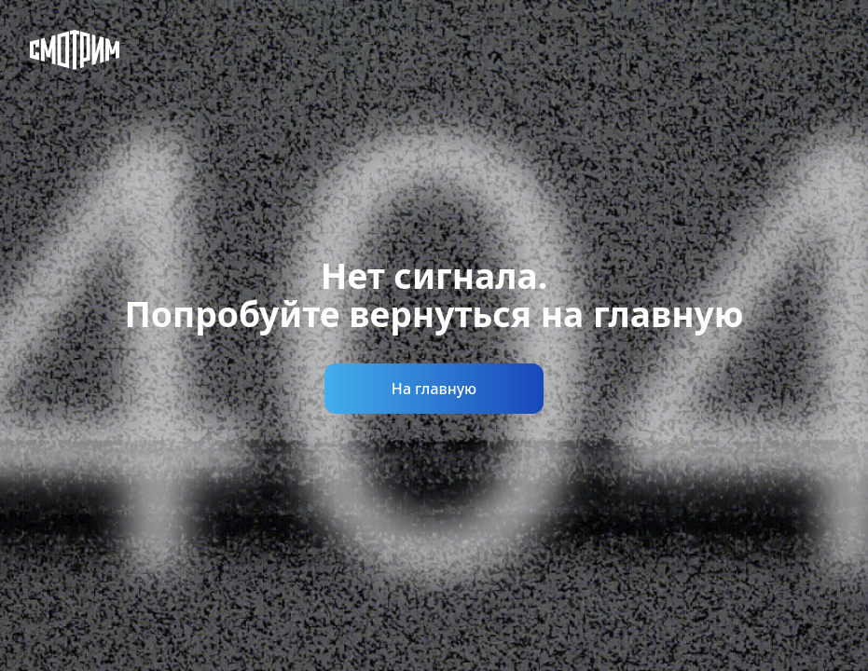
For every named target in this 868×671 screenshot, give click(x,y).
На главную (434, 388)
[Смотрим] (74, 50)
